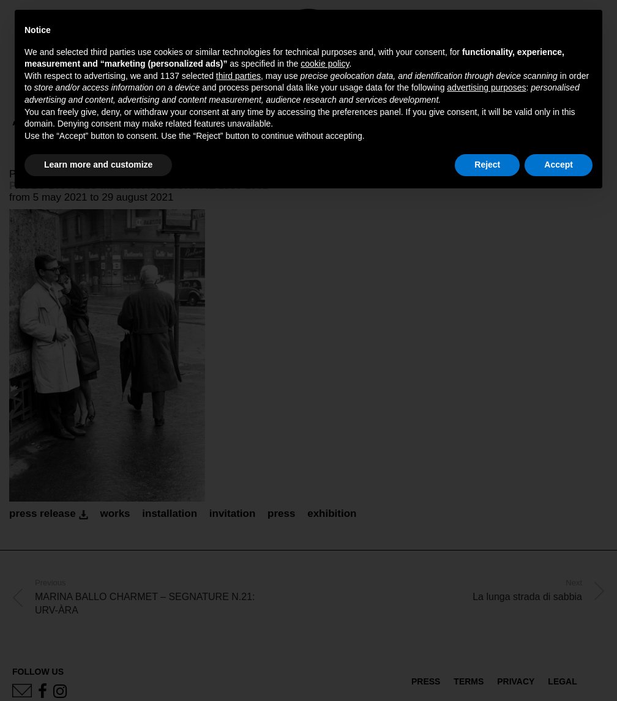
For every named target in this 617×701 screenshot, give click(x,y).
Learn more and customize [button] (98, 164)
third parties (238, 76)
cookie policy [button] (325, 64)
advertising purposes (486, 87)
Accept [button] (558, 164)
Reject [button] (487, 164)
